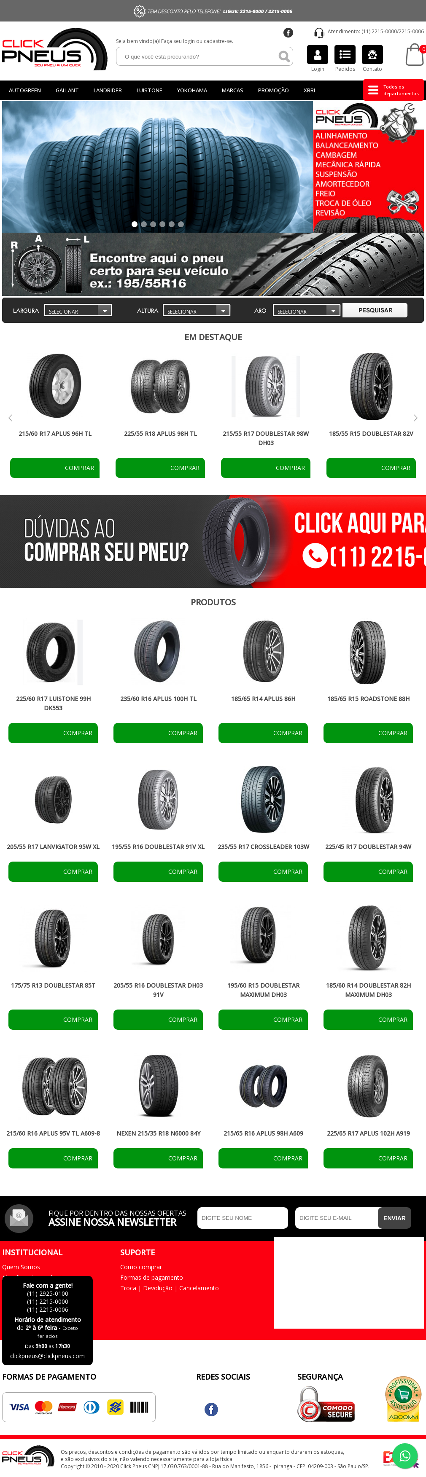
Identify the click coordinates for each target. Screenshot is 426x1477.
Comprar (78, 468)
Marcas (232, 90)
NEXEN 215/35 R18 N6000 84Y (158, 1133)
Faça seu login (178, 41)
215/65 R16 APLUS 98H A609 (263, 1133)
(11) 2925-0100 (47, 1293)
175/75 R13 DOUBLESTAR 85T (53, 985)
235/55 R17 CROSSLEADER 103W (263, 847)
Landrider (108, 90)
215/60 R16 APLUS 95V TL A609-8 (53, 1133)
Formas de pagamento (151, 1277)
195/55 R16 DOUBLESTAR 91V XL (158, 847)
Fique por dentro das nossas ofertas (121, 1217)
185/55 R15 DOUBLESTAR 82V (371, 434)
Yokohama (192, 90)
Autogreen (25, 90)
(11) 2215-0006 (47, 1309)
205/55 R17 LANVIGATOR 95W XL (53, 847)
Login (317, 59)
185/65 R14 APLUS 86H (263, 699)
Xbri (309, 90)
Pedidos (345, 59)
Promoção (273, 90)
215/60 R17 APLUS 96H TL (55, 434)
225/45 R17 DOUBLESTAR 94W (368, 847)
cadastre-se (218, 41)
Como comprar (141, 1267)
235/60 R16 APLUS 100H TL (158, 699)
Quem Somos (21, 1267)
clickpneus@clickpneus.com (47, 1356)
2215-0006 (411, 31)
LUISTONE (149, 90)
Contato (372, 59)
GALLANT (67, 90)
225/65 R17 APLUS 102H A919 (368, 1133)
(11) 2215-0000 (379, 31)
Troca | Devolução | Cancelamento (169, 1288)
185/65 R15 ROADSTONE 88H (368, 699)
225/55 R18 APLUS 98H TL (160, 434)
